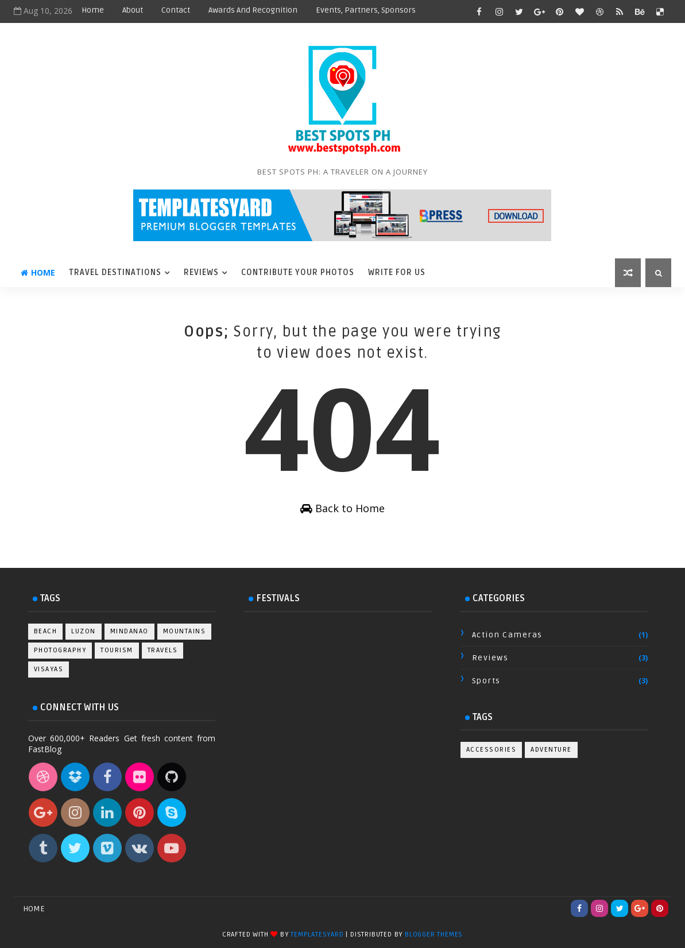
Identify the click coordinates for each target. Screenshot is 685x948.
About (132, 10)
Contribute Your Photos (297, 272)
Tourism (116, 650)
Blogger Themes (434, 934)
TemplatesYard (317, 934)
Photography (60, 650)
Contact (175, 10)
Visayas (49, 669)
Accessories (491, 749)
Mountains (184, 631)
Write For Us (396, 272)
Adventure (551, 749)
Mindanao (129, 631)
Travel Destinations (115, 272)
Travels (163, 650)
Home (93, 10)
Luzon (83, 631)
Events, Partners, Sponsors (366, 10)
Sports (486, 681)
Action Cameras (507, 635)
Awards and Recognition (252, 10)
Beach (45, 631)
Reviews (201, 272)
